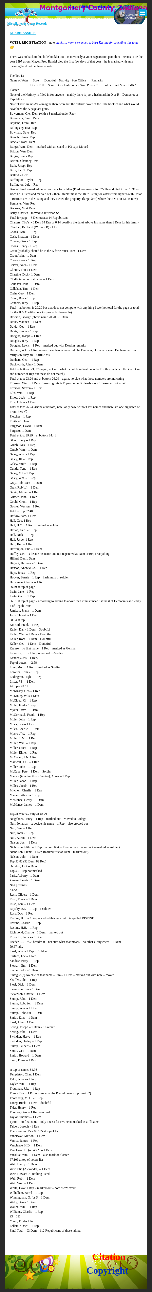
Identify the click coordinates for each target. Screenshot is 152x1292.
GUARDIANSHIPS (23, 33)
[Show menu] (142, 12)
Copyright (107, 1270)
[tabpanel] (76, 634)
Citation (108, 1257)
